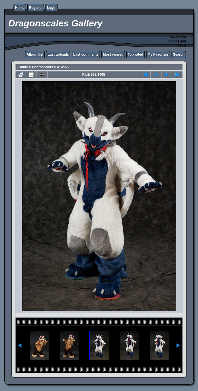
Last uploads (58, 54)
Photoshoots (42, 67)
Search (178, 54)
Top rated (135, 54)
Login (51, 8)
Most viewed (113, 54)
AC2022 (63, 67)
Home (19, 8)
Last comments (85, 54)
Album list (34, 54)
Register (36, 8)
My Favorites (158, 54)
